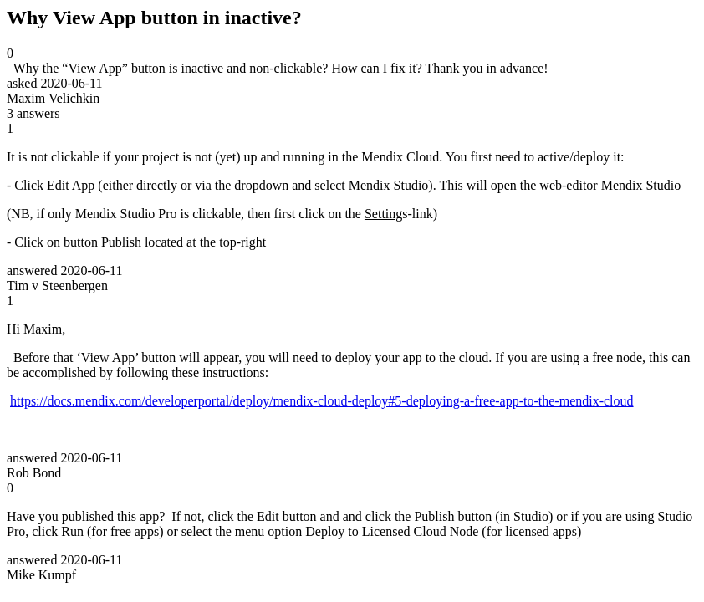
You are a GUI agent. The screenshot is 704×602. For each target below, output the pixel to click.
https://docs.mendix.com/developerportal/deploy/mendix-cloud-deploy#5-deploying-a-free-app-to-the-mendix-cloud (322, 401)
